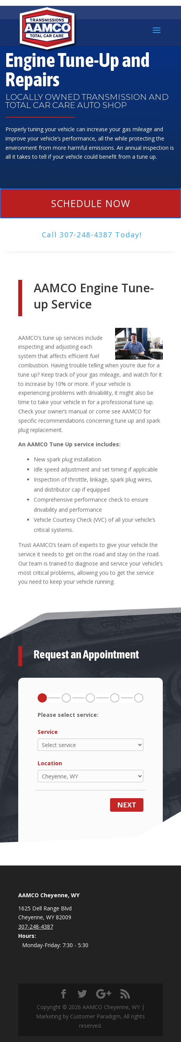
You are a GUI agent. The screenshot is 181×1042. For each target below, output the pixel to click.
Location (50, 763)
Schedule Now (90, 203)
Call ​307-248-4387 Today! (92, 234)
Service (48, 731)
